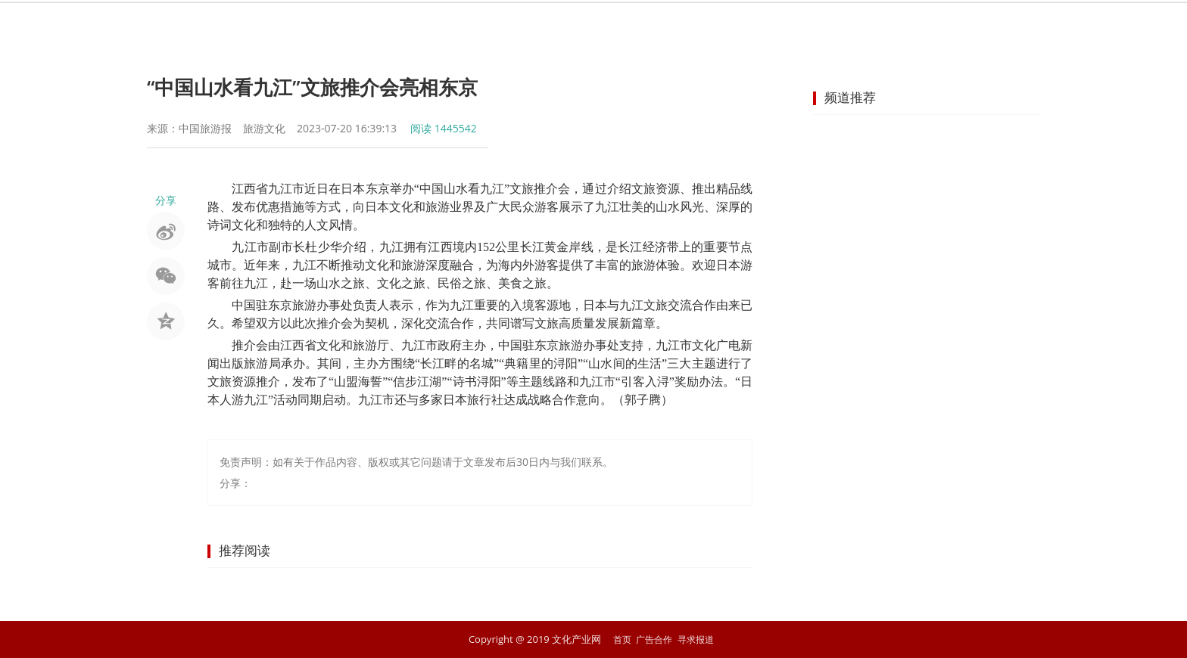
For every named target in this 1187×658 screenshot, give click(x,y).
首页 (363, 26)
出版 (690, 26)
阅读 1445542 (443, 128)
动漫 (799, 26)
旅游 (636, 26)
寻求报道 (698, 639)
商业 (908, 26)
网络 (745, 26)
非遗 (581, 26)
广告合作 (653, 639)
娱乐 (472, 26)
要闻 (418, 26)
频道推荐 (850, 97)
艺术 (527, 26)
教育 (854, 26)
